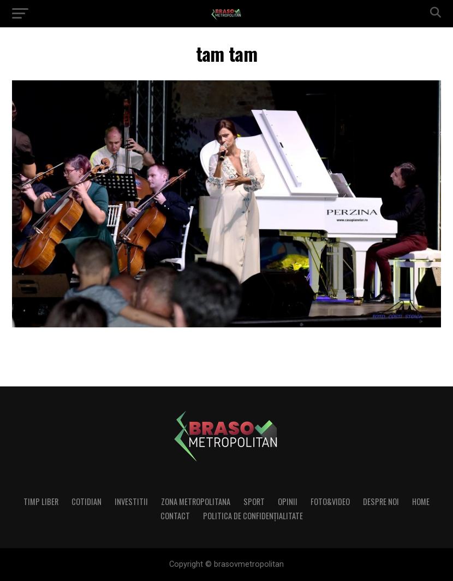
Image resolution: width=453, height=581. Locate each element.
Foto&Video (330, 501)
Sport (254, 501)
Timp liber (40, 501)
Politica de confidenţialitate (253, 515)
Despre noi (381, 501)
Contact (175, 515)
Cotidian (86, 501)
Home (421, 501)
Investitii (131, 501)
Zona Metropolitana (195, 501)
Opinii (287, 501)
